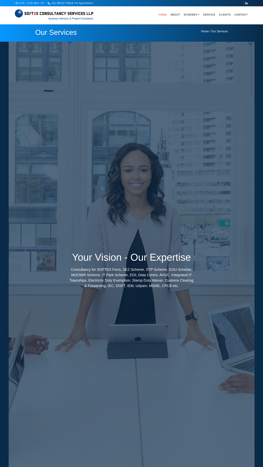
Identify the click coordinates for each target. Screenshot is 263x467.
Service (209, 14)
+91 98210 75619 (62, 3)
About (175, 14)
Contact (241, 14)
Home (163, 14)
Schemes (190, 14)
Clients (225, 14)
